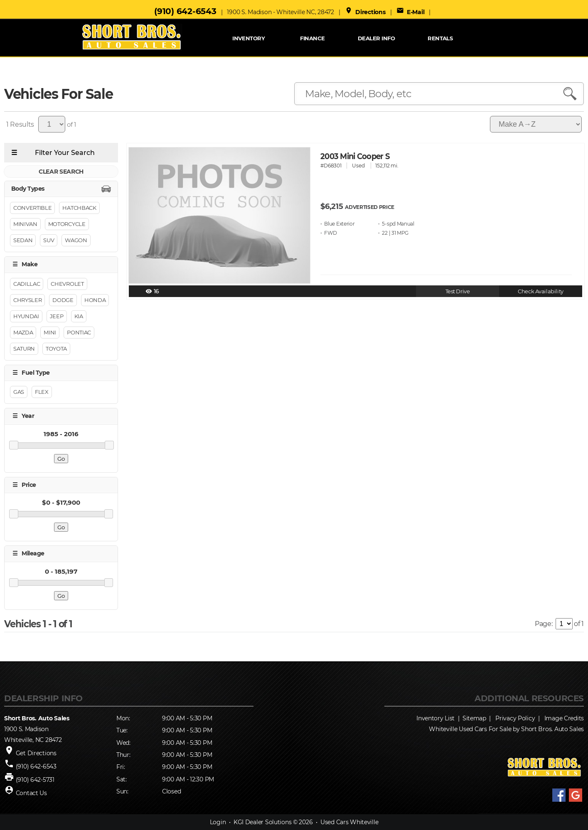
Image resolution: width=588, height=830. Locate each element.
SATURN (24, 348)
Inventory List (435, 718)
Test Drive (457, 291)
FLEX (42, 392)
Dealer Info (376, 38)
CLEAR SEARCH (61, 171)
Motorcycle (67, 224)
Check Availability (540, 291)
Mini (50, 332)
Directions (365, 12)
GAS (18, 392)
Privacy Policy (515, 718)
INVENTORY (248, 38)
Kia (78, 316)
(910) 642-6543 (185, 11)
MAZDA (23, 332)
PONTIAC (79, 332)
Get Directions (36, 753)
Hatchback (79, 208)
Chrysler (27, 300)
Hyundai (26, 316)
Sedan (22, 240)
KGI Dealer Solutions (262, 822)
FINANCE (312, 38)
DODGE (62, 300)
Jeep (57, 316)
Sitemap (474, 718)
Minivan (25, 224)
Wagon (76, 240)
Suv (48, 240)
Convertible (32, 208)
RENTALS (440, 38)
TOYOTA (56, 348)
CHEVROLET (67, 283)
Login (218, 822)
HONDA (95, 300)
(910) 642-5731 (35, 779)
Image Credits (564, 718)
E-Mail (410, 12)
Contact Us (31, 793)
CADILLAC (26, 283)
